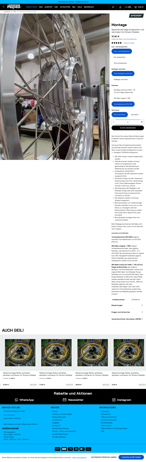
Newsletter (56, 425)
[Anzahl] (128, 122)
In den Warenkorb (128, 128)
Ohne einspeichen (120, 63)
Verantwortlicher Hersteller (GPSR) (126, 319)
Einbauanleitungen (59, 417)
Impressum (105, 411)
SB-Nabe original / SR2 (122, 98)
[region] (73, 361)
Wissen (55, 411)
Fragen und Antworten (121, 312)
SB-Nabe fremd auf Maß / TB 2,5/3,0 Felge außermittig (124, 91)
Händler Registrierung (60, 434)
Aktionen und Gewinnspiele (62, 414)
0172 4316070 (9, 415)
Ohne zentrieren (120, 115)
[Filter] (3, 7)
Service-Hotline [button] (11, 407)
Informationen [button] (107, 407)
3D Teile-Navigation (59, 437)
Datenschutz (106, 414)
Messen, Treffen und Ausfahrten (64, 431)
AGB (102, 431)
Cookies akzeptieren (131, 457)
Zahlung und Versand (108, 417)
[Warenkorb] (139, 7)
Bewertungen (117, 305)
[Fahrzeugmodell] (128, 7)
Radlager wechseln (121, 79)
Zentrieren (134, 115)
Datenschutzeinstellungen (103, 457)
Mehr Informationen (79, 457)
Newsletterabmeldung (60, 428)
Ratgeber (55, 423)
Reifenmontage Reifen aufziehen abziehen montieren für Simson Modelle (19, 374)
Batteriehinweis (106, 423)
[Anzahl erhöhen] (142, 122)
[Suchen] (113, 7)
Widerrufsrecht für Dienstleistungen (114, 428)
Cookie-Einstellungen (109, 420)
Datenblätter (57, 420)
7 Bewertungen (128, 43)
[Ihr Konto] (120, 7)
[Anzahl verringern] (114, 122)
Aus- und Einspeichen (122, 51)
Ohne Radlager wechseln (123, 73)
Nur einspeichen (120, 57)
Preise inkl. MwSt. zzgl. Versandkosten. (124, 39)
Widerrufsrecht (106, 425)
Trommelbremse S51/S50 (123, 104)
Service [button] (55, 407)
